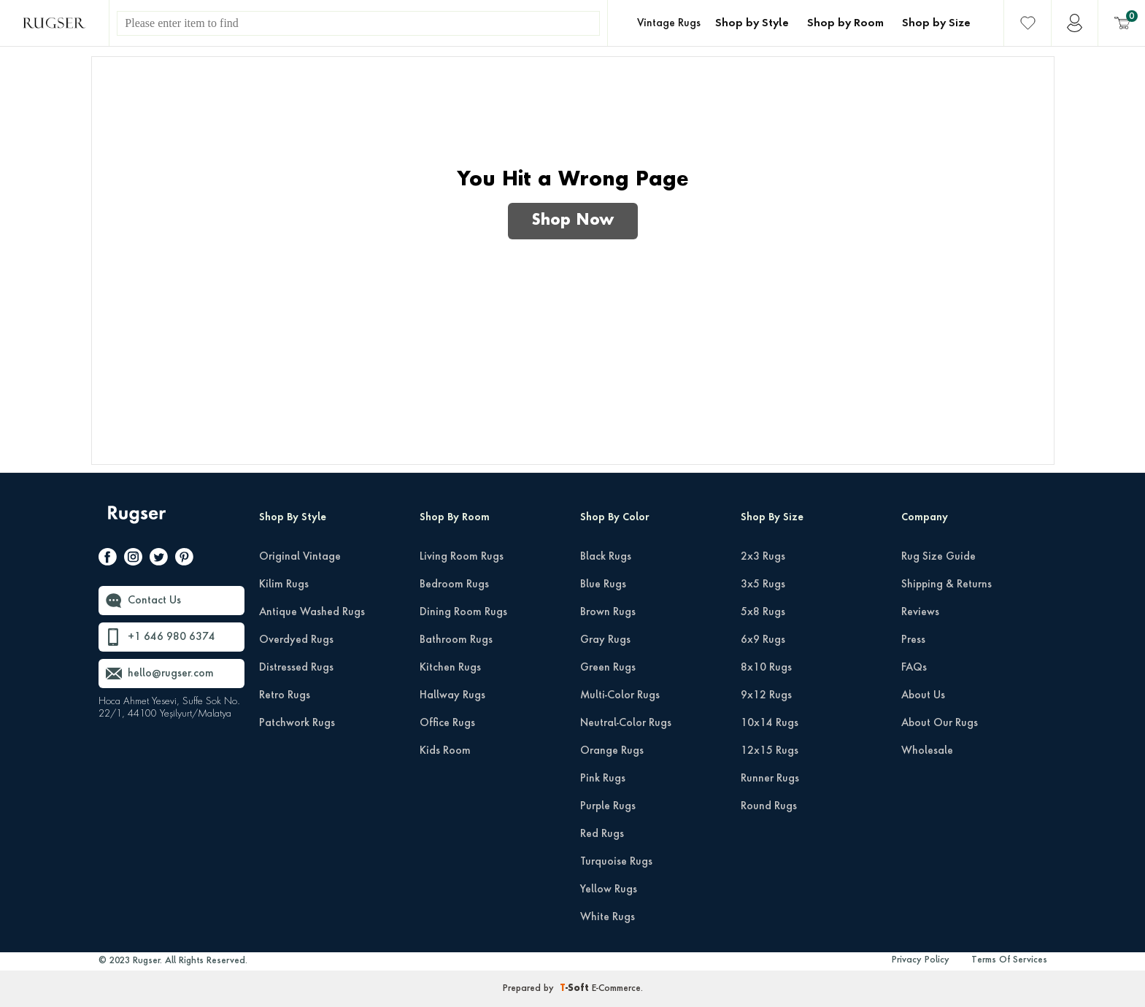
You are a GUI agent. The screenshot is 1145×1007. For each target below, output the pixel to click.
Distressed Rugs (296, 668)
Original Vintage (300, 557)
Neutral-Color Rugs (625, 723)
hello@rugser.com (171, 673)
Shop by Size (936, 23)
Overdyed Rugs (296, 640)
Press (913, 640)
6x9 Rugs (763, 640)
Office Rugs (447, 723)
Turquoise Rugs (616, 862)
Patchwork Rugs (297, 723)
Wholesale (927, 751)
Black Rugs (605, 557)
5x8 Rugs (763, 612)
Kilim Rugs (284, 584)
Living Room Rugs (462, 557)
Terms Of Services (1009, 960)
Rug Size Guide (938, 557)
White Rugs (607, 917)
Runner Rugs (770, 778)
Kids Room (445, 751)
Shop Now (572, 221)
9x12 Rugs (766, 695)
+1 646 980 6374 (171, 637)
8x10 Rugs (766, 668)
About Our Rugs (939, 723)
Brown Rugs (608, 612)
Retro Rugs (284, 695)
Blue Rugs (603, 584)
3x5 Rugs (763, 584)
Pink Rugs (602, 778)
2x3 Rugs (763, 557)
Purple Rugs (608, 806)
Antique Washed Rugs (312, 612)
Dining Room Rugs (463, 612)
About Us (923, 695)
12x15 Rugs (769, 751)
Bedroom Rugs (454, 584)
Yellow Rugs (608, 889)
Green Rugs (608, 668)
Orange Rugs (612, 751)
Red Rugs (602, 834)
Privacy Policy (920, 960)
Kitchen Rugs (450, 668)
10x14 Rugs (769, 723)
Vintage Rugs (669, 23)
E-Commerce (616, 988)
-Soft (576, 988)
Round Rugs (769, 806)
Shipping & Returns (946, 584)
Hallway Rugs (452, 695)
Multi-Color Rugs (620, 695)
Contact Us (154, 600)
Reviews (920, 612)
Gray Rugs (605, 640)
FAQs (914, 668)
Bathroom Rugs (456, 640)
